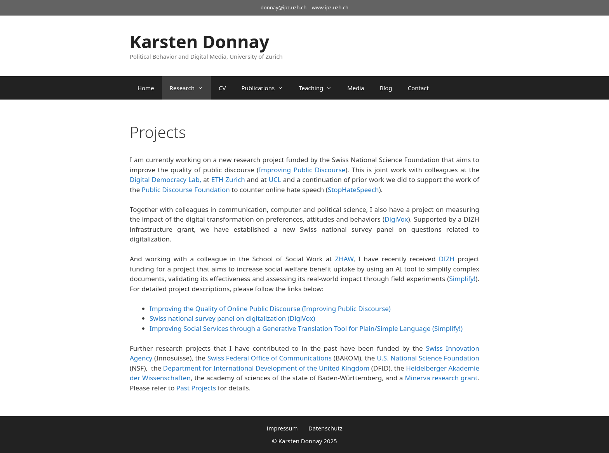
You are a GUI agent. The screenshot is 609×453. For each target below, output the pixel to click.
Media (355, 88)
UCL (275, 179)
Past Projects (196, 387)
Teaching (319, 88)
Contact (418, 88)
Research (190, 88)
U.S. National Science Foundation (428, 357)
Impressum (282, 428)
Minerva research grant (441, 377)
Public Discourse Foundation (186, 189)
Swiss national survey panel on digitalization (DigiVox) (232, 318)
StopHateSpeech (353, 189)
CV (222, 88)
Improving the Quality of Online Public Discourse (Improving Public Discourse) (270, 308)
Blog (386, 88)
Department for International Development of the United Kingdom (266, 368)
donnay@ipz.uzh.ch (283, 7)
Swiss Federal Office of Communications (269, 357)
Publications (266, 88)
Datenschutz (325, 428)
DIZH (447, 258)
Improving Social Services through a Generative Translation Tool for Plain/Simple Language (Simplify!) (306, 328)
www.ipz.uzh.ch (330, 7)
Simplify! (462, 278)
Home (145, 88)
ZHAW (344, 258)
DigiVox (396, 219)
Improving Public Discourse (302, 169)
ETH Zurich (228, 179)
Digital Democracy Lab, (166, 179)
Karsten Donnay (199, 41)
